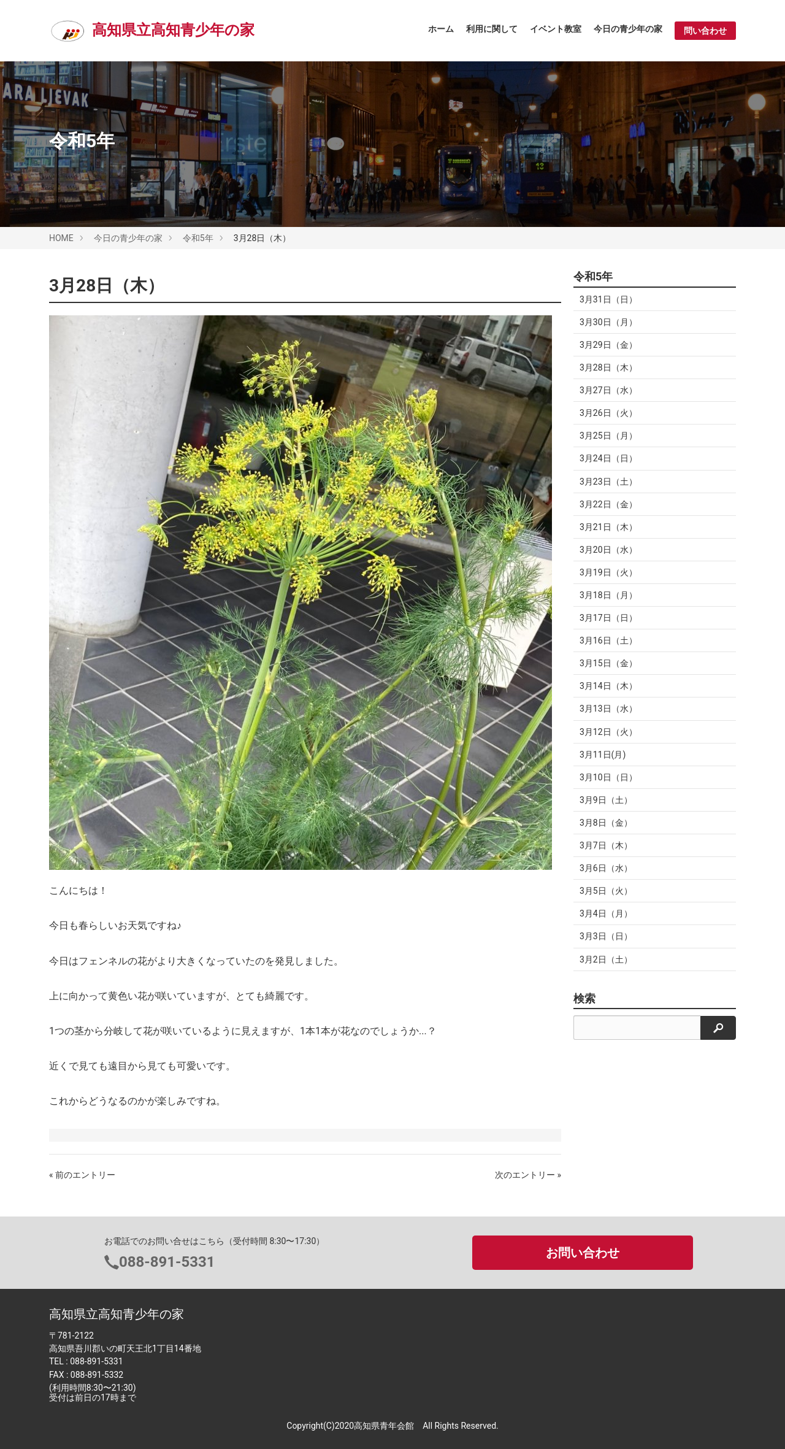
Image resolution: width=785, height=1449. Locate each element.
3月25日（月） (608, 435)
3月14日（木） (608, 686)
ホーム (441, 29)
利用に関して (492, 29)
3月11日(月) (603, 754)
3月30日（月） (608, 322)
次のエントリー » (528, 1175)
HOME (61, 238)
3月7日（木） (606, 845)
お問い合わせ (582, 1252)
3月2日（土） (606, 959)
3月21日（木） (608, 527)
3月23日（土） (608, 481)
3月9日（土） (606, 800)
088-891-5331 (167, 1261)
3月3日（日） (606, 936)
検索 (584, 999)
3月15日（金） (608, 663)
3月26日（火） (608, 413)
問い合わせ (705, 31)
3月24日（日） (608, 458)
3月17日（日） (608, 618)
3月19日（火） (608, 572)
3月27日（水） (608, 390)
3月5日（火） (606, 891)
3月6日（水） (606, 868)
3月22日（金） (608, 504)
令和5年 (198, 238)
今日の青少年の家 (628, 29)
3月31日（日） (608, 299)
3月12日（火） (608, 732)
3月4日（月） (606, 913)
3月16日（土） (608, 640)
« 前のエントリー (82, 1175)
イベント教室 (555, 29)
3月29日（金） (608, 345)
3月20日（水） (608, 550)
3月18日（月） (608, 595)
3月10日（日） (608, 777)
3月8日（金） (606, 823)
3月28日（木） (608, 367)
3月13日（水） (608, 708)
